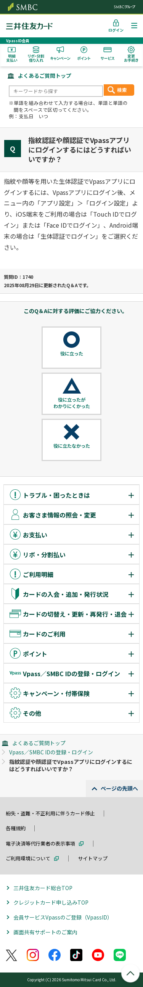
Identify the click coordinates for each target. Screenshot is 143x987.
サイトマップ (93, 858)
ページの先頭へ (119, 788)
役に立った (71, 353)
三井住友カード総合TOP (42, 888)
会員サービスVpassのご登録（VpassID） (62, 917)
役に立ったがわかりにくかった (71, 403)
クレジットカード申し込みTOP (50, 902)
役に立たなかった (71, 445)
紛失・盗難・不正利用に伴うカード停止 (50, 813)
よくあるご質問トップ (44, 75)
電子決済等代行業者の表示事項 (40, 843)
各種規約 (16, 828)
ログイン (116, 30)
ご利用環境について (28, 858)
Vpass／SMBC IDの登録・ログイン (51, 752)
